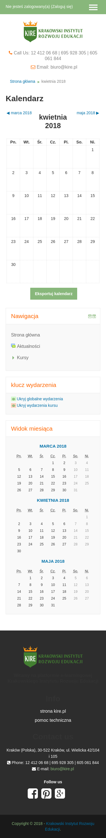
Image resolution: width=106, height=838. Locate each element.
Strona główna (22, 81)
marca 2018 (53, 446)
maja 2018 (53, 561)
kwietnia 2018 (53, 81)
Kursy (23, 357)
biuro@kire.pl (62, 769)
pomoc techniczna (53, 720)
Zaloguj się (62, 6)
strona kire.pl (53, 711)
